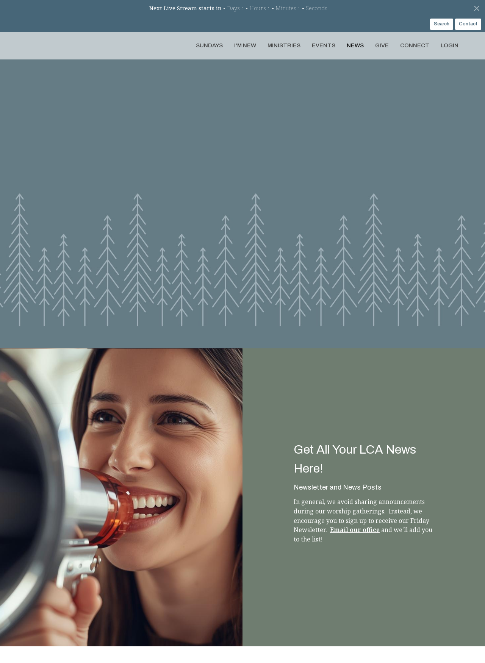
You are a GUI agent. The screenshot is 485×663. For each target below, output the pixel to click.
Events (323, 45)
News (355, 45)
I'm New (245, 45)
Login (449, 45)
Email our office (355, 530)
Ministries (284, 45)
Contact (468, 24)
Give (382, 45)
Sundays (209, 45)
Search (441, 24)
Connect (414, 45)
